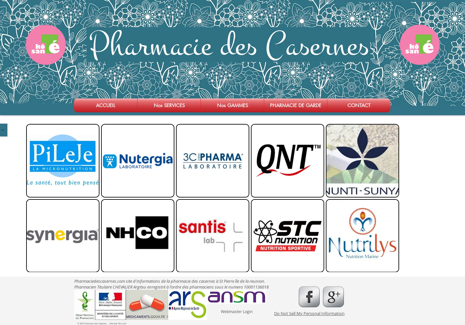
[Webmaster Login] (236, 311)
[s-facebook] (309, 296)
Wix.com (122, 323)
